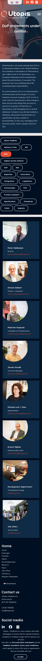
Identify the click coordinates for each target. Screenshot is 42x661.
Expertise (8, 174)
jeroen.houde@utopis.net (17, 374)
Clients (4, 559)
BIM (6, 154)
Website (21, 208)
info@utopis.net (14, 493)
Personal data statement (23, 642)
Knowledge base (8, 562)
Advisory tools (10, 147)
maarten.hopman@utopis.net (19, 334)
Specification (9, 201)
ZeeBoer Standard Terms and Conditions (20, 645)
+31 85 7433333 (8, 608)
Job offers (6, 571)
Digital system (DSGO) (14, 161)
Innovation (25, 174)
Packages (6, 553)
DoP (6, 168)
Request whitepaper (10, 576)
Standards (28, 201)
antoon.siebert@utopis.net (18, 294)
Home (4, 550)
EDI (17, 168)
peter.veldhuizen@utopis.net (19, 254)
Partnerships (9, 188)
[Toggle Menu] (39, 14)
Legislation (27, 181)
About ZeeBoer (10, 140)
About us (5, 565)
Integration (9, 181)
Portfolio (5, 556)
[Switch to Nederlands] (10, 584)
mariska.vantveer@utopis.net (19, 413)
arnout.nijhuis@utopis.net (17, 453)
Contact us (6, 574)
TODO (6, 208)
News (4, 568)
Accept (20, 657)
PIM (25, 188)
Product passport (11, 195)
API (26, 147)
